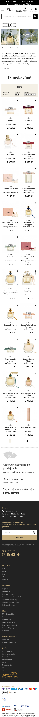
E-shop (5, 508)
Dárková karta (7, 617)
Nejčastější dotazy (8, 605)
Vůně (4, 571)
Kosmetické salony (9, 642)
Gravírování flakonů (9, 622)
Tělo (3, 577)
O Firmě (5, 657)
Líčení (4, 574)
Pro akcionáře (7, 665)
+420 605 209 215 (10, 511)
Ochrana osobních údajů (11, 602)
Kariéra (4, 662)
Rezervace (6, 591)
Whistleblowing (8, 668)
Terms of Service (12, 546)
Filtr (19, 87)
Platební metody (8, 594)
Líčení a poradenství (9, 625)
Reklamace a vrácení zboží (11, 597)
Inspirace (5, 630)
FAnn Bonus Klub (8, 614)
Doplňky (5, 579)
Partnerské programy (10, 628)
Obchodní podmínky (9, 599)
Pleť (3, 569)
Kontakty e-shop (8, 651)
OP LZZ (5, 670)
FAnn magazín (7, 620)
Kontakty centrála (8, 654)
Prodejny (5, 639)
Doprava (5, 589)
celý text (6, 68)
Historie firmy (7, 659)
